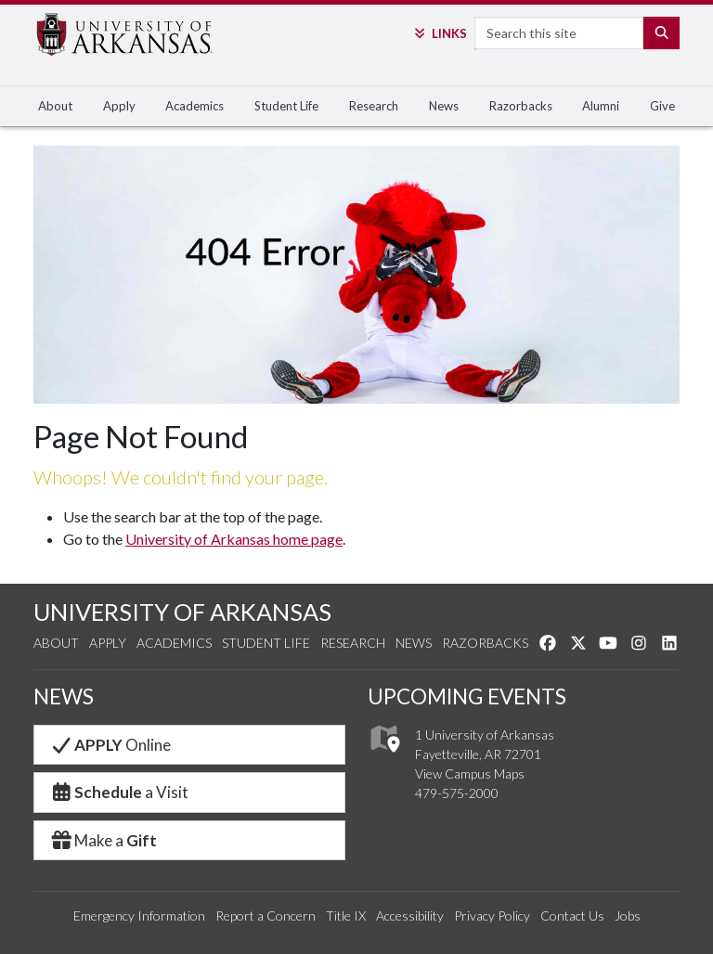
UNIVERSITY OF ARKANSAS (182, 611)
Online (110, 744)
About (55, 105)
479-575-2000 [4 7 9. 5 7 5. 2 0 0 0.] (457, 793)
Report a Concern (265, 915)
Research (373, 105)
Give (662, 105)
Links (439, 33)
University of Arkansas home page (234, 539)
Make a (103, 840)
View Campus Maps (470, 773)
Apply (119, 105)
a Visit (118, 792)
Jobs (628, 915)
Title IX (346, 915)
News (444, 105)
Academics (194, 105)
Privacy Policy (492, 915)
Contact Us (572, 915)
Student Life (286, 105)
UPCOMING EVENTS (467, 696)
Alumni (600, 105)
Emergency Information (139, 915)
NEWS (63, 696)
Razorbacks (520, 105)
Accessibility (410, 915)
